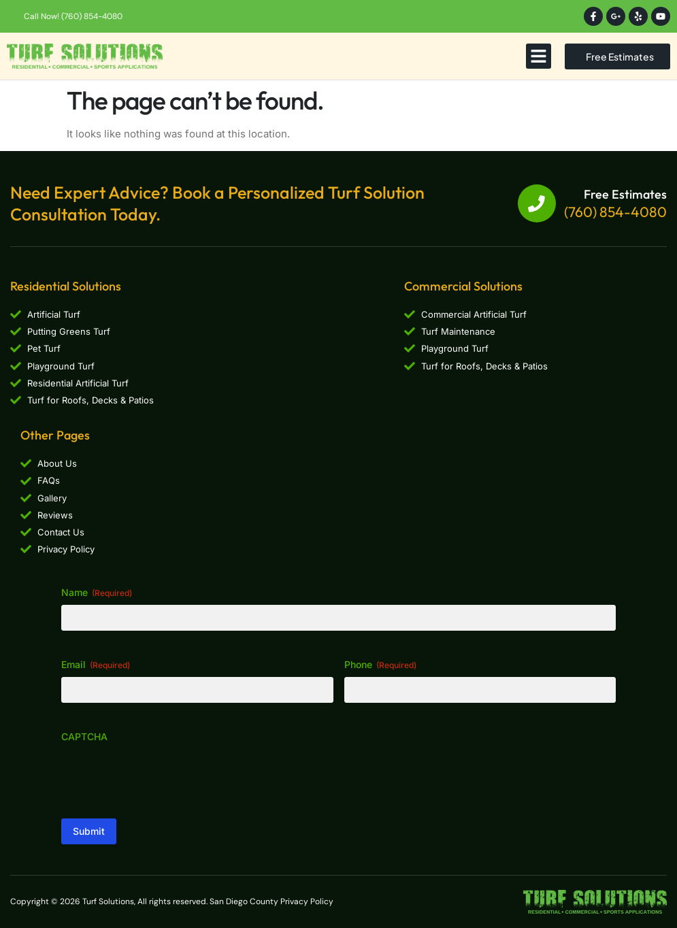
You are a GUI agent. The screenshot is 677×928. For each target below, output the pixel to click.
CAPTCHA (84, 736)
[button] (539, 56)
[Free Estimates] (536, 203)
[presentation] (164, 775)
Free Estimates (625, 194)
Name (96, 592)
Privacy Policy (306, 901)
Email (95, 665)
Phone (380, 665)
